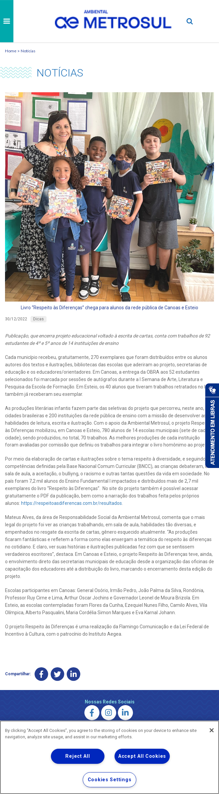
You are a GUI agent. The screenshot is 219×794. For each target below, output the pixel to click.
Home (10, 50)
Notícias (28, 50)
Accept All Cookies (142, 756)
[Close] (211, 730)
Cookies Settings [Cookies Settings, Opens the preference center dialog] (110, 780)
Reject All (77, 756)
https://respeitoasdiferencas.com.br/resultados (71, 503)
